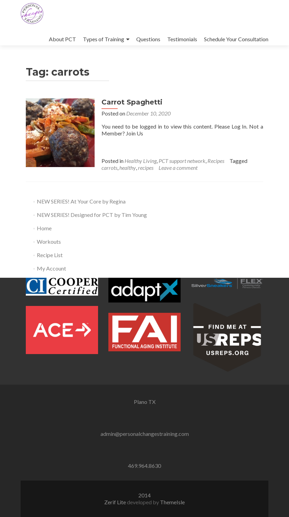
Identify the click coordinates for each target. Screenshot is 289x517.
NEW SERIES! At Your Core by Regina (81, 201)
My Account (51, 268)
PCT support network (182, 160)
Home (44, 228)
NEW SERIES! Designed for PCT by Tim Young (92, 214)
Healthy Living (141, 160)
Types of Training (103, 39)
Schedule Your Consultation (236, 39)
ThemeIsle (172, 502)
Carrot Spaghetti (131, 102)
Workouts (49, 241)
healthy (127, 167)
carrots (109, 167)
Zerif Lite (115, 502)
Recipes (215, 160)
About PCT (62, 39)
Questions (148, 39)
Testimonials (182, 39)
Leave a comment (178, 167)
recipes (145, 167)
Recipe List (50, 255)
